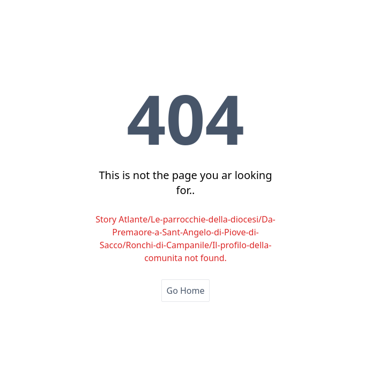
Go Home (185, 290)
